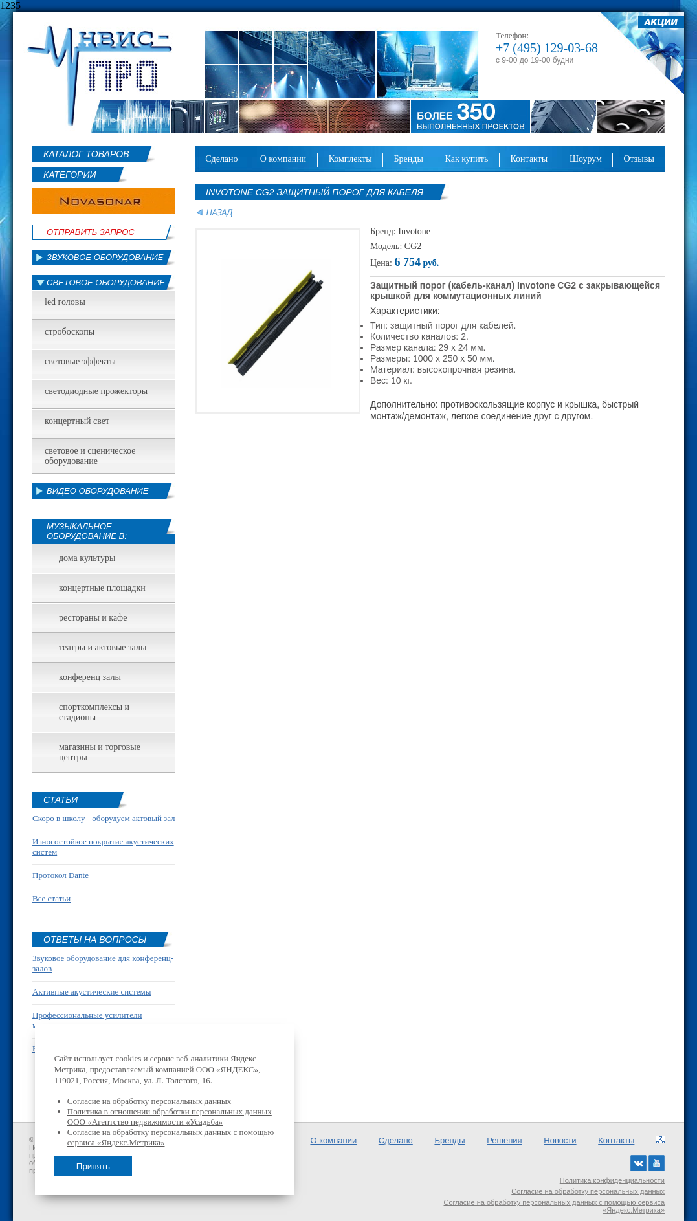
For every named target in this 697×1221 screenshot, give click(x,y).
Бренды (408, 159)
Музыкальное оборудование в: (87, 531)
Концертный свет (77, 421)
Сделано (221, 159)
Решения (504, 1140)
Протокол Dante (60, 875)
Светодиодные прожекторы (96, 391)
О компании (283, 159)
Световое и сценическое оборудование (90, 456)
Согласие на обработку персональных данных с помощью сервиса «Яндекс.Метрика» (554, 1206)
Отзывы (638, 159)
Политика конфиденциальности (612, 1180)
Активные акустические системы (91, 991)
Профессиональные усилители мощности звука (87, 1020)
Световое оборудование (106, 282)
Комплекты (350, 159)
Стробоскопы (69, 331)
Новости (560, 1140)
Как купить (467, 159)
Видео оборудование (97, 491)
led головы (65, 302)
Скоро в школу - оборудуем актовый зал (103, 818)
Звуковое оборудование (105, 257)
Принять (93, 1166)
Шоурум (586, 159)
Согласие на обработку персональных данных (588, 1191)
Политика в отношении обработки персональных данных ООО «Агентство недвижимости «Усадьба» (169, 1116)
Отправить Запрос (91, 232)
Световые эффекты (80, 361)
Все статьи (51, 898)
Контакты (529, 159)
